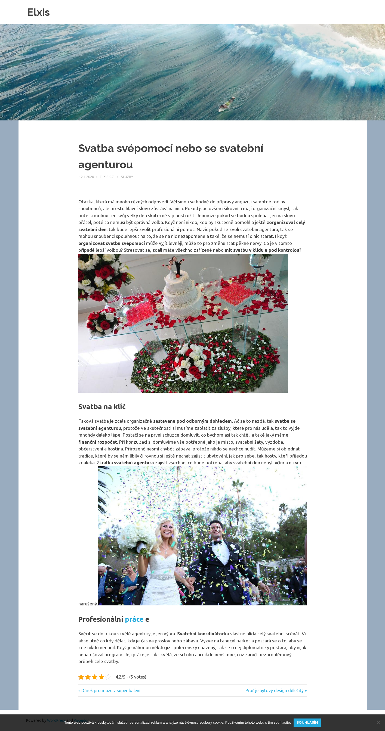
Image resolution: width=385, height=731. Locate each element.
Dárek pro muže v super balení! (111, 690)
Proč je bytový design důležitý (274, 690)
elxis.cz (107, 177)
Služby (127, 177)
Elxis (38, 12)
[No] (378, 722)
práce (134, 619)
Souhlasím (307, 722)
